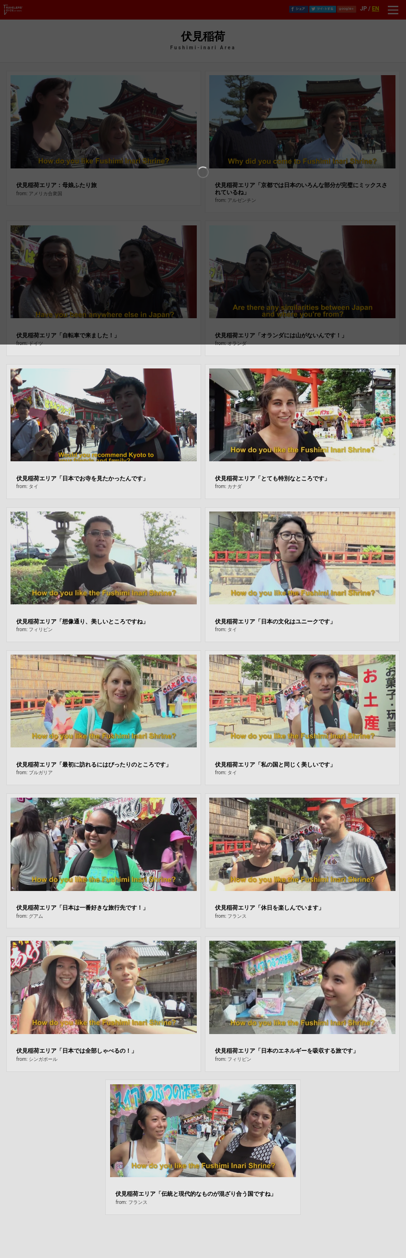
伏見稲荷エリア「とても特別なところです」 (272, 478)
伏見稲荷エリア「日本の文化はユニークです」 (275, 621)
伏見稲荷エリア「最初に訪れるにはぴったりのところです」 (93, 764)
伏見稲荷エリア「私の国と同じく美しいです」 (275, 764)
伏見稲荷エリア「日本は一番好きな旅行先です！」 (82, 907)
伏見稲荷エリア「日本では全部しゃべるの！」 (76, 1050)
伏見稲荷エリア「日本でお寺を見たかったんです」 (82, 478)
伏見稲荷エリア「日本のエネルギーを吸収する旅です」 (287, 1050)
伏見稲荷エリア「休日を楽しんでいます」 (269, 907)
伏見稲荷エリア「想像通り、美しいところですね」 (82, 621)
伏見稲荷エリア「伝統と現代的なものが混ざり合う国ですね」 (195, 1194)
